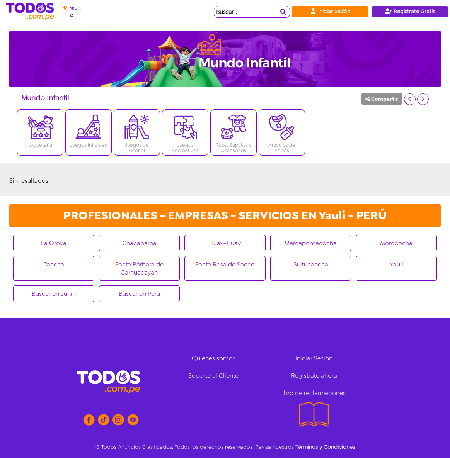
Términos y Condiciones (325, 446)
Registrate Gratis (410, 11)
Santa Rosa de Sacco (225, 264)
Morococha (396, 243)
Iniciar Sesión (330, 11)
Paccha (53, 264)
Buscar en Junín (54, 294)
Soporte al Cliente (213, 375)
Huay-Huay (225, 243)
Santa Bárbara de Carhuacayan (139, 268)
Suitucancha (310, 264)
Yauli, (75, 8)
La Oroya (53, 243)
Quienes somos (213, 358)
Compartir (381, 98)
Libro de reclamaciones (312, 393)
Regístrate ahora (314, 375)
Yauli (396, 264)
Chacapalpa (139, 243)
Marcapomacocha (311, 243)
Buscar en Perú (139, 294)
